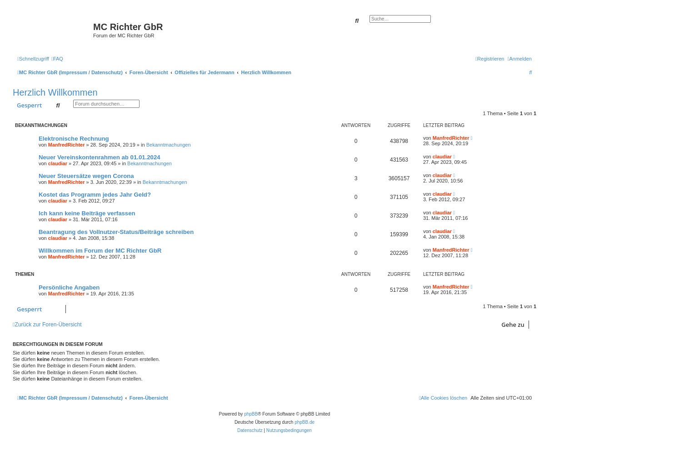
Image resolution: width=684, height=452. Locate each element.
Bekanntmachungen (168, 144)
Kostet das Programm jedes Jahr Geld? (95, 194)
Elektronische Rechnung (74, 138)
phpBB (251, 413)
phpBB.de (305, 422)
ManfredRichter (66, 144)
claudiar (57, 163)
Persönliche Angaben (69, 287)
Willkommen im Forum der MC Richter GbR (100, 250)
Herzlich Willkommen (55, 92)
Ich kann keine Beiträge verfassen (87, 213)
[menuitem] (57, 58)
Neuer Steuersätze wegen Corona (86, 176)
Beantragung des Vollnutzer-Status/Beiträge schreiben (116, 232)
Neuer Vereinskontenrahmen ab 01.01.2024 (99, 157)
